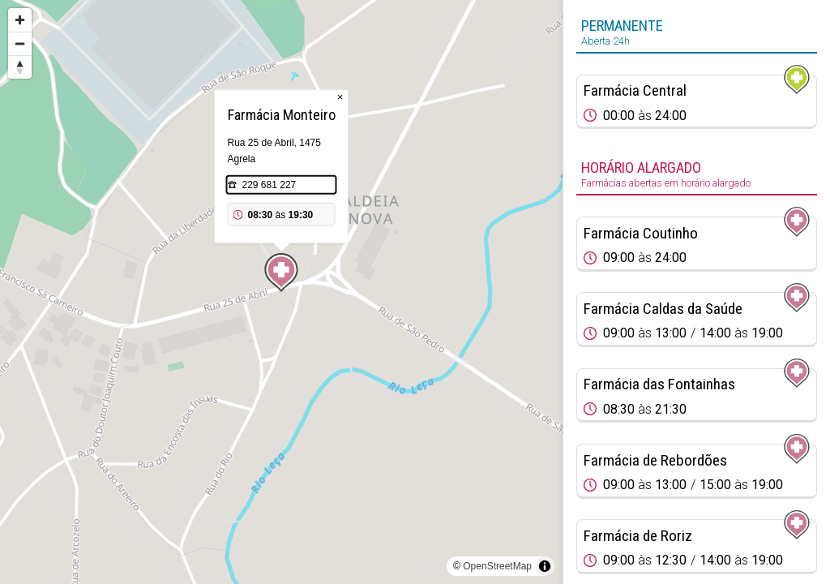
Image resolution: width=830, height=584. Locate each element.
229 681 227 (269, 185)
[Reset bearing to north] (20, 67)
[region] (281, 292)
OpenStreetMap (497, 566)
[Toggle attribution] (544, 566)
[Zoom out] (20, 43)
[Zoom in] (20, 20)
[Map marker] (281, 272)
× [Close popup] (340, 97)
